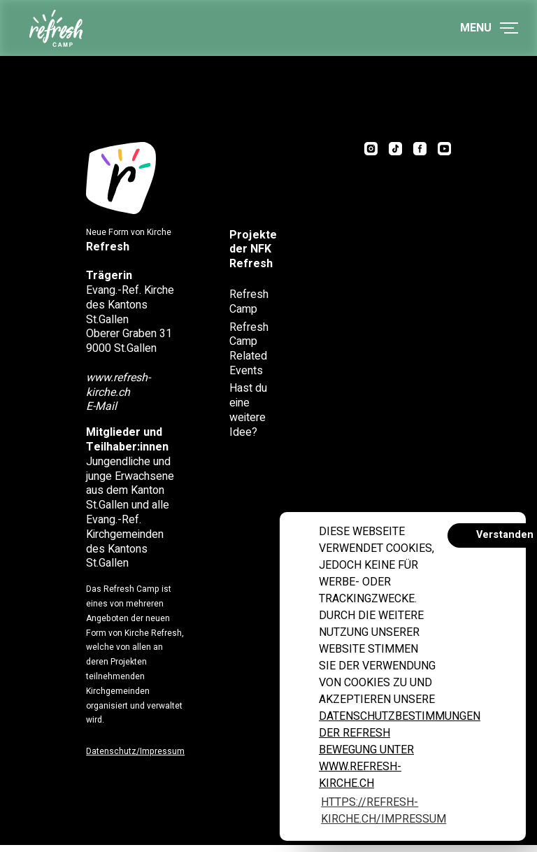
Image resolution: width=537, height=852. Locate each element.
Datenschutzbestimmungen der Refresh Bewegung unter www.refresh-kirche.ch (399, 750)
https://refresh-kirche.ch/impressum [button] (383, 811)
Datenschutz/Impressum (139, 754)
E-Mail (105, 410)
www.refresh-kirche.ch (122, 388)
